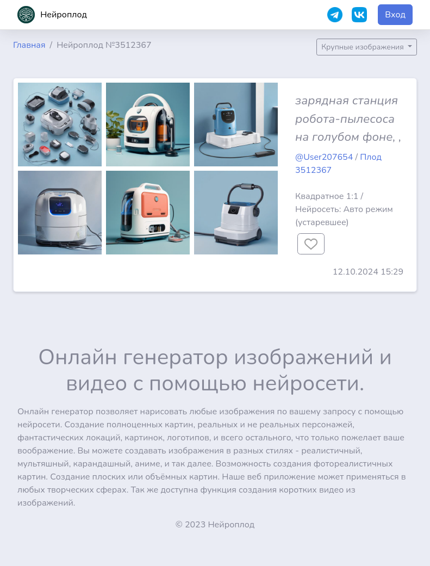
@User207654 (324, 157)
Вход (395, 15)
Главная (29, 45)
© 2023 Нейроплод (215, 525)
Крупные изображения (363, 47)
